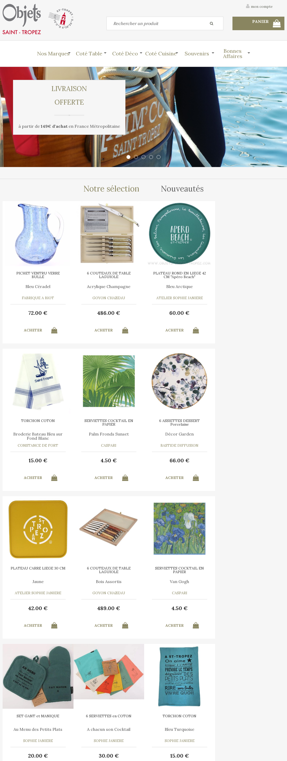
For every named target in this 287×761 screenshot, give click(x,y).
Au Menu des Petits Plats (108, 581)
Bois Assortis (249, 434)
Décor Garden (108, 434)
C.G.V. (237, 692)
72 (38, 313)
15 (249, 313)
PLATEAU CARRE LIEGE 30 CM (178, 421)
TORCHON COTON (249, 273)
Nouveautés (182, 189)
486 (108, 313)
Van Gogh (38, 581)
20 (108, 608)
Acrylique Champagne (108, 286)
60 (179, 313)
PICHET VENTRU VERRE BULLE (37, 275)
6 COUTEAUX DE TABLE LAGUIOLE (108, 275)
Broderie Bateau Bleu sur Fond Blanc (249, 288)
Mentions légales (269, 692)
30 (179, 608)
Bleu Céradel (37, 286)
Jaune (178, 434)
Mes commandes (20, 732)
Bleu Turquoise (249, 581)
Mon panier (86, 720)
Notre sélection (111, 189)
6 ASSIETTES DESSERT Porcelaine (108, 422)
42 (179, 460)
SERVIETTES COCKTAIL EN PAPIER (38, 422)
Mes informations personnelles (103, 732)
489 (249, 460)
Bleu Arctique (178, 286)
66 (108, 460)
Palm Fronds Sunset (38, 434)
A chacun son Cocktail (179, 581)
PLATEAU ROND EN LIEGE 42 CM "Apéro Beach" (178, 275)
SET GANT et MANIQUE (108, 568)
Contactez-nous (20, 720)
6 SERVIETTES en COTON (179, 568)
